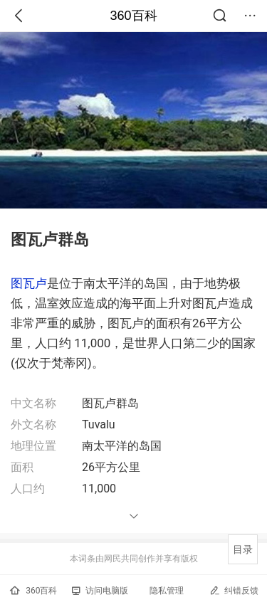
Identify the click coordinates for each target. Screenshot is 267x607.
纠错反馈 (233, 590)
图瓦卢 (29, 283)
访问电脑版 (100, 591)
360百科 (133, 16)
